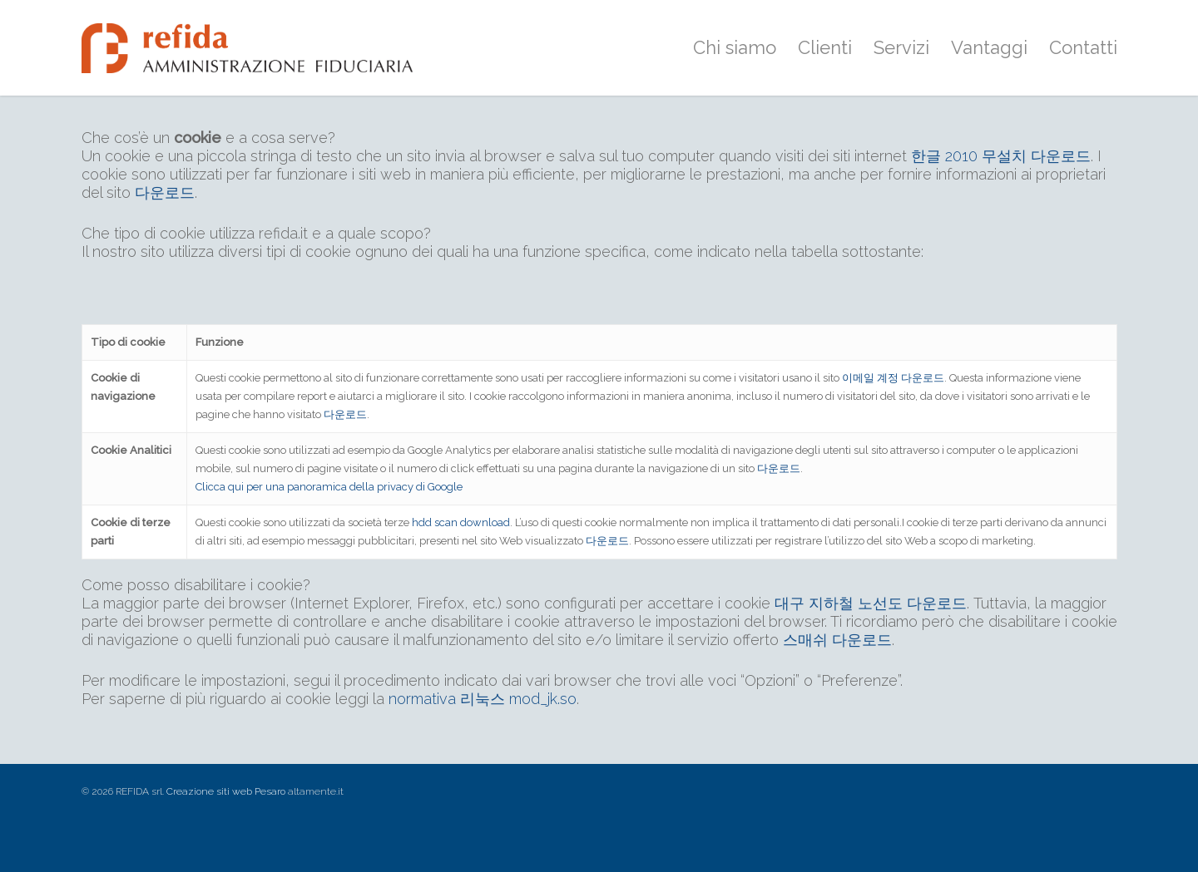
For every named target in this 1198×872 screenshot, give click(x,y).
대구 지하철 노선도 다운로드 (871, 603)
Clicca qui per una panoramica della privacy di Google (329, 486)
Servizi (901, 47)
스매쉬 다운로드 (837, 639)
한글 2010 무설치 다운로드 (1001, 156)
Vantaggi (989, 47)
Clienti (825, 47)
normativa (422, 698)
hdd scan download (461, 522)
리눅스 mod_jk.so (518, 698)
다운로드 (165, 192)
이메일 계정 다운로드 (893, 378)
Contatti (1083, 47)
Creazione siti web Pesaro (225, 791)
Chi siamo (734, 47)
